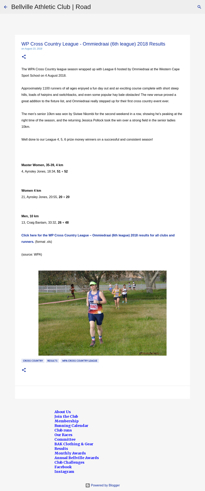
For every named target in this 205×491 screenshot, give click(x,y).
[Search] (199, 7)
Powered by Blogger (102, 485)
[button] (23, 57)
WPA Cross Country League (79, 360)
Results (52, 360)
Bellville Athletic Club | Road (51, 6)
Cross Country (33, 360)
